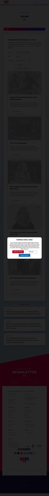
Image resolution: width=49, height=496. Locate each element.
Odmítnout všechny (18, 251)
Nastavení (31, 251)
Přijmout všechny (24, 255)
